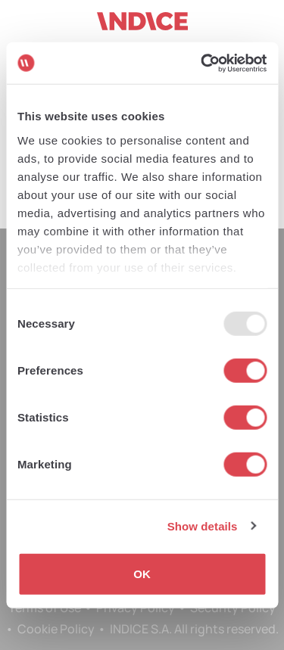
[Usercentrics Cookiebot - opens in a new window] (202, 63)
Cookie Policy (56, 628)
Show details (202, 525)
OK (142, 574)
